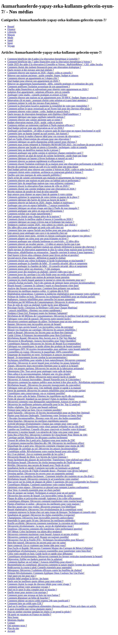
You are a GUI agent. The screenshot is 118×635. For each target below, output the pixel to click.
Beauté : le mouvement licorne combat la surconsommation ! (37, 357)
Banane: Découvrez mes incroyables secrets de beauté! (34, 324)
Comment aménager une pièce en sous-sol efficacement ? (35, 211)
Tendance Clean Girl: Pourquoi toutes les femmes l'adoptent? (37, 313)
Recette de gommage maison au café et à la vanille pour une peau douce (42, 166)
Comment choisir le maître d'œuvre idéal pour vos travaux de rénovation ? (43, 136)
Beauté (10, 26)
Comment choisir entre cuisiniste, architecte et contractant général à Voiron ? (45, 172)
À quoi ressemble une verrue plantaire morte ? (30, 609)
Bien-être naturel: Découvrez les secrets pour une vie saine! (36, 542)
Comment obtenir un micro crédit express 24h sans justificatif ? (38, 600)
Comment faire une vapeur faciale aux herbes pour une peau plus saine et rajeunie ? (48, 230)
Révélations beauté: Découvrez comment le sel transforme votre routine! (43, 479)
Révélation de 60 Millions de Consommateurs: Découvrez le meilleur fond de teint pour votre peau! (56, 316)
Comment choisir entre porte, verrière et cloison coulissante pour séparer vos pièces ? (49, 235)
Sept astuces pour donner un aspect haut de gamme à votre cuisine (39, 194)
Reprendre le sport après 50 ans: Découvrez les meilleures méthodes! (41, 520)
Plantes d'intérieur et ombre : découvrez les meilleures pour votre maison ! (44, 504)
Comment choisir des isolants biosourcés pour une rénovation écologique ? (44, 67)
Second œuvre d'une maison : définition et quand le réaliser (36, 258)
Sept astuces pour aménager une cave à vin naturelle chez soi (37, 233)
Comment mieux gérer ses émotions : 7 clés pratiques (33, 269)
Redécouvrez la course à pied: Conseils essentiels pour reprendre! (39, 567)
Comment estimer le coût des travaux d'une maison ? (33, 103)
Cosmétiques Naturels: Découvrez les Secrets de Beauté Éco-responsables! (44, 343)
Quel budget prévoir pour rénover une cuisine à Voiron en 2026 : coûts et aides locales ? (50, 169)
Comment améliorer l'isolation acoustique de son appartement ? (38, 86)
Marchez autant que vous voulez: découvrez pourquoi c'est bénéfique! (41, 506)
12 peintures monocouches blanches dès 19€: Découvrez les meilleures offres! (45, 443)
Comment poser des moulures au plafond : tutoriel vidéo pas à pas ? (40, 271)
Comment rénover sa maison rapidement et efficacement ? (36, 161)
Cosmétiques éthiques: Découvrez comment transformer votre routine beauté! (45, 501)
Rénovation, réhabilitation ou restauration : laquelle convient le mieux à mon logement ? (50, 252)
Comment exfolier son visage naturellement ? (29, 213)
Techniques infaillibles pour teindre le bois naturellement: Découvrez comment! (46, 360)
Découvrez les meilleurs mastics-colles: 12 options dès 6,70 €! (38, 291)
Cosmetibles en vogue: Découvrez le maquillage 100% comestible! (40, 352)
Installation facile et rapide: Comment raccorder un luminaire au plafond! (43, 468)
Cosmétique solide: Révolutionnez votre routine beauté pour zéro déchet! (43, 451)
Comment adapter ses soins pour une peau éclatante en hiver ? (37, 238)
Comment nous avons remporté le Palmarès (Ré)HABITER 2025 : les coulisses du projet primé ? (55, 144)
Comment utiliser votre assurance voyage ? (28, 587)
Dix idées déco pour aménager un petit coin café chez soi (35, 227)
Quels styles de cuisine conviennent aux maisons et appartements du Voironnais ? (47, 177)
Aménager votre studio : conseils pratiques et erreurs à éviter (37, 95)
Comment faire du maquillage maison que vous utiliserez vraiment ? (41, 183)
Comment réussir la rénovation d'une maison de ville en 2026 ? (38, 186)
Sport (10, 43)
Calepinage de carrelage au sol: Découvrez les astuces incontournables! (42, 448)
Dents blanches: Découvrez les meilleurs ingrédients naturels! (37, 421)
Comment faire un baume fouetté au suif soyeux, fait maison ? (38, 133)
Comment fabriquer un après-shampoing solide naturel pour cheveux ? (42, 142)
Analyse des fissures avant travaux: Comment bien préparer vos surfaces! (43, 288)
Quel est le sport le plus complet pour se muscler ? (32, 589)
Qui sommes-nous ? (17, 625)
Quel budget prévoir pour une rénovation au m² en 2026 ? (35, 128)
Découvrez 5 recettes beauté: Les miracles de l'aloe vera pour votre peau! (43, 432)
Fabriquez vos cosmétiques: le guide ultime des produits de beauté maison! (44, 346)
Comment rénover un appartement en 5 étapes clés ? (33, 78)
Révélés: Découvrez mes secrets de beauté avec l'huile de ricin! (38, 465)
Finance (11, 29)
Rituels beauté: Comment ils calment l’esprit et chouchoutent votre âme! (43, 285)
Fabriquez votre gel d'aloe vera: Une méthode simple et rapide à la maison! (44, 388)
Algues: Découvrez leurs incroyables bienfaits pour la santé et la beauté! (43, 365)
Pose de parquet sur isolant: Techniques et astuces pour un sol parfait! (41, 493)
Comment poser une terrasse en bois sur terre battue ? (33, 595)
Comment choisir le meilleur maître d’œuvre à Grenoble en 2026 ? (40, 219)
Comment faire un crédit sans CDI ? (25, 603)
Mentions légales (15, 620)
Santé (10, 40)
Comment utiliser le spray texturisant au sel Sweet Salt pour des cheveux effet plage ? (49, 108)
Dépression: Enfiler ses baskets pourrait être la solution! (35, 559)
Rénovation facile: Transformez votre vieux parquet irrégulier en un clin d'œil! (46, 426)
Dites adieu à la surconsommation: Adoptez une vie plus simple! (39, 374)
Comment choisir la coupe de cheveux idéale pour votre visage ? (39, 584)
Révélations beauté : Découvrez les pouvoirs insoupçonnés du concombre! (44, 385)
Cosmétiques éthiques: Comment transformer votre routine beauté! (40, 484)
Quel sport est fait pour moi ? (21, 575)
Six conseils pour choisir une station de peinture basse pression (38, 277)
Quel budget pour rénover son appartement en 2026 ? (33, 81)
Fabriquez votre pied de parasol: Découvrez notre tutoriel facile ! (39, 318)
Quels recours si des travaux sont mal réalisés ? (30, 70)
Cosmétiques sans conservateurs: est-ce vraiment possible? (36, 393)
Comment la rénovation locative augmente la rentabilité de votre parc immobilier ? (48, 106)
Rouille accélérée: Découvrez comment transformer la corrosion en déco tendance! (48, 523)
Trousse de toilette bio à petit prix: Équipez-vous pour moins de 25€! (41, 440)
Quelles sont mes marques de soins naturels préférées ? (34, 175)
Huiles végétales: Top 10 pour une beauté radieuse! (32, 407)
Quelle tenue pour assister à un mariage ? (27, 592)
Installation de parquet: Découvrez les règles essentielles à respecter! (41, 515)
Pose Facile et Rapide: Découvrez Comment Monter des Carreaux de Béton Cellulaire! (50, 548)
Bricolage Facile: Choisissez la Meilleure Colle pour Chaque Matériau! (42, 307)
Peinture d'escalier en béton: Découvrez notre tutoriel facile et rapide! (41, 376)
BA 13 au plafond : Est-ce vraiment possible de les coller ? (36, 454)
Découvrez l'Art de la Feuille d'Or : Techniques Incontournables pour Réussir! (45, 540)
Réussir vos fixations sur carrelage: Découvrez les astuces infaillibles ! (42, 329)
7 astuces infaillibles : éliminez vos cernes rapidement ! (34, 310)
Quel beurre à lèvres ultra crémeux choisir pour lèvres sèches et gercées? (43, 255)
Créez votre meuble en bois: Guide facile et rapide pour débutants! (40, 553)
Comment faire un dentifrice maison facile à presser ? (33, 150)
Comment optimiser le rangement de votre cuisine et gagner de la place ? (43, 197)
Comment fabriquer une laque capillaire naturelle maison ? (36, 117)
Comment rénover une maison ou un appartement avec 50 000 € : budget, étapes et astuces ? (52, 97)
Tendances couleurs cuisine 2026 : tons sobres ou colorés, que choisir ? (42, 224)
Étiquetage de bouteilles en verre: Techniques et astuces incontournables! (43, 354)
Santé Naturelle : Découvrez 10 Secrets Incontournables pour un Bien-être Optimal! (48, 412)
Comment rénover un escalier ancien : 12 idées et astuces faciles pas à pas (43, 244)
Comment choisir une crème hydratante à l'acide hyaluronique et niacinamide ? (46, 260)
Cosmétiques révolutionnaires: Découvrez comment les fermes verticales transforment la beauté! (54, 556)
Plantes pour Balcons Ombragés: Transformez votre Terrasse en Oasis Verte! (45, 415)
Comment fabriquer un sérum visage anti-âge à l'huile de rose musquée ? (43, 208)
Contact (11, 622)
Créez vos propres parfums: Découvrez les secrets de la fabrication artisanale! (45, 368)
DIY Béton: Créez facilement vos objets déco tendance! (34, 531)
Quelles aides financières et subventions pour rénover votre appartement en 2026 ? (47, 89)
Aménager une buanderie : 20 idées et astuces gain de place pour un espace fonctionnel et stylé (54, 130)
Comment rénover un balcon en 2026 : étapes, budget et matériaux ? (40, 202)
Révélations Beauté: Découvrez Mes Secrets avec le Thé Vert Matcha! (41, 338)
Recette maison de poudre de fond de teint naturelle (32, 191)
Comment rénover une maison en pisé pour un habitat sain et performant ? (43, 180)
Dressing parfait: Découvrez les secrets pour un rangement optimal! (40, 473)
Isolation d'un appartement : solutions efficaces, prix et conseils (38, 92)
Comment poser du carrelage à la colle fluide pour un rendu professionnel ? (44, 274)
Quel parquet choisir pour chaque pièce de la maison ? (34, 216)
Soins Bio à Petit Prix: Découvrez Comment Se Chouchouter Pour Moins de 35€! (47, 435)
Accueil (11, 631)
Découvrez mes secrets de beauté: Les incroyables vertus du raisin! (40, 495)
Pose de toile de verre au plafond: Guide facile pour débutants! (38, 305)
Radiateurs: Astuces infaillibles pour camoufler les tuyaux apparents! (41, 299)
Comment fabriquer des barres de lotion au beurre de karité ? (37, 200)
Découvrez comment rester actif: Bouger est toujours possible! (38, 537)
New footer (12, 617)
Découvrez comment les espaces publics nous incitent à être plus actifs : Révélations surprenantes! (55, 382)
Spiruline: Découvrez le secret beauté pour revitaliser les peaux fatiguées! (43, 363)
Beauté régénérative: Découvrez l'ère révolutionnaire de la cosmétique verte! (45, 509)
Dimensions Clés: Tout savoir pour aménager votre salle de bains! (39, 371)
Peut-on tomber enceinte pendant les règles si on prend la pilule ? (39, 611)
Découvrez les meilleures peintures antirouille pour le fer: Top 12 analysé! (43, 404)
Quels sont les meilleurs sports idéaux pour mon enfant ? (35, 581)
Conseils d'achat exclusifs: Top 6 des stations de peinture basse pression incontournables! (51, 282)
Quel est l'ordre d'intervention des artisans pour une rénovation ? (39, 139)
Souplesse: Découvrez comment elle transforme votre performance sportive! (44, 529)
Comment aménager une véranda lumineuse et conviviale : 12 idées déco (43, 241)
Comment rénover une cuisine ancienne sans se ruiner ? (34, 119)
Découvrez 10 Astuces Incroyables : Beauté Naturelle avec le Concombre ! (44, 379)
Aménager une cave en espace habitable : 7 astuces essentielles (38, 205)
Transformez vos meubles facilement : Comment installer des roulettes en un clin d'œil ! (50, 476)
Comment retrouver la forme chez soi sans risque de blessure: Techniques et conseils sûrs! (51, 512)
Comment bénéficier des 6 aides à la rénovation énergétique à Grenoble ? (43, 59)
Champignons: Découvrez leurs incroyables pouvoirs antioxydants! (40, 517)
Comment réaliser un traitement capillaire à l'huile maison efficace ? (41, 125)
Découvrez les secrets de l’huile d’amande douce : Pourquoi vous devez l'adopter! (47, 470)
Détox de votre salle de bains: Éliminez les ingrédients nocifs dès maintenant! (45, 396)
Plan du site (13, 628)
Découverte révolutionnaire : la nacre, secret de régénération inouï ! (40, 526)
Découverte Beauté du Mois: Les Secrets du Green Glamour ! (37, 457)
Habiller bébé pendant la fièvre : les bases (27, 578)
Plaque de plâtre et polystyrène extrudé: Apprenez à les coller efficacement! (44, 498)
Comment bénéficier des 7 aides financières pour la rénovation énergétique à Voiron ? (49, 61)
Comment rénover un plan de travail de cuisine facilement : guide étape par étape (47, 155)
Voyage (11, 46)
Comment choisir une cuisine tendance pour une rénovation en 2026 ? (41, 189)
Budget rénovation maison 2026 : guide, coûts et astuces (35, 122)
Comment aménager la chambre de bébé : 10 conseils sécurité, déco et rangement (47, 263)
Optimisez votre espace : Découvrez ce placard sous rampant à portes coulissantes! (48, 487)
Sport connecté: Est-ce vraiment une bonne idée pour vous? (36, 545)
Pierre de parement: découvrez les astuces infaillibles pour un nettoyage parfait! (46, 390)
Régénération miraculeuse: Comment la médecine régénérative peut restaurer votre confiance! (53, 294)
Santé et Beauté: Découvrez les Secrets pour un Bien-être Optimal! (40, 332)
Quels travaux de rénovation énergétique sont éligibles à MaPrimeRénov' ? (44, 114)
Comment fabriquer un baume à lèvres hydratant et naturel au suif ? (40, 158)
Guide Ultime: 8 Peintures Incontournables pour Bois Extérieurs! (39, 335)
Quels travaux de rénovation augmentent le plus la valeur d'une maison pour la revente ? (50, 249)
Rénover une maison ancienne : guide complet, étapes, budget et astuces (42, 75)
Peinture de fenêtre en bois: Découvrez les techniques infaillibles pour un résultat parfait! (51, 296)
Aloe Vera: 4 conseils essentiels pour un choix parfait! (33, 490)
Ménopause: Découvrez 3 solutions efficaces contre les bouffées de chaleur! (44, 570)
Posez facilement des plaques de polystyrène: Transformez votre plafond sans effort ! (49, 459)
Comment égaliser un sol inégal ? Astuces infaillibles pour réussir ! (40, 562)
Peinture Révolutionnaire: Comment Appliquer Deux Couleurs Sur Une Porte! (45, 573)
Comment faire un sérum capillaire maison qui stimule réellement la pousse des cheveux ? (51, 247)
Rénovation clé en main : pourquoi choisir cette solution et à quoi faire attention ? (47, 100)
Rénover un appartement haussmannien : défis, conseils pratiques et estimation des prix (50, 83)
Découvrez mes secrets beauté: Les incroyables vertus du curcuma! (40, 327)
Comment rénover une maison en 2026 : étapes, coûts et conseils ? (40, 72)
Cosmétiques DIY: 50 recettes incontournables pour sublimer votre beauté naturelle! (48, 349)
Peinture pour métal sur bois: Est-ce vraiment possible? (34, 410)
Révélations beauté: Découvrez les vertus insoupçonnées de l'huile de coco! (44, 462)
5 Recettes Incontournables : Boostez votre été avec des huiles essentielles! (44, 418)
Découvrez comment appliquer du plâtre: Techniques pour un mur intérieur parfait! (48, 321)
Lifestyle (11, 32)
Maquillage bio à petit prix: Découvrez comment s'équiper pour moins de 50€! (46, 446)
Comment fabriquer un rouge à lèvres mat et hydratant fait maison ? (40, 222)
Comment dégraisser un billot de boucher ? (28, 598)
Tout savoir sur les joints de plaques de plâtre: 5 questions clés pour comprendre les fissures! (52, 482)
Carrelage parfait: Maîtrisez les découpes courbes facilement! (37, 437)
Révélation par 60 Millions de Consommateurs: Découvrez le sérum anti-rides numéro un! (51, 302)
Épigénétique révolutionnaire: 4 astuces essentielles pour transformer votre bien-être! (49, 551)
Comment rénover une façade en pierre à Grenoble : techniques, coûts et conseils (47, 147)
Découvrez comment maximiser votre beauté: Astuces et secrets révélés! (43, 534)
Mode (10, 37)
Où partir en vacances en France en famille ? (29, 614)
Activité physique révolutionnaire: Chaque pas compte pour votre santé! (42, 423)
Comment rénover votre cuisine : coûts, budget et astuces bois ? (38, 111)
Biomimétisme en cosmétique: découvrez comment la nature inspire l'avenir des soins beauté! (53, 564)
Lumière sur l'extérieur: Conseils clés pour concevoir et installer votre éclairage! (46, 429)
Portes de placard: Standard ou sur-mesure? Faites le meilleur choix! (41, 399)
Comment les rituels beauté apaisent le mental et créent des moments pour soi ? (46, 280)
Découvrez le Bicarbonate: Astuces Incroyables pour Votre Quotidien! (41, 341)
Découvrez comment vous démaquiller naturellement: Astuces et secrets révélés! (47, 401)
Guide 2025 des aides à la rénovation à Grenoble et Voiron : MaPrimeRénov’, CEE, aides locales (55, 64)
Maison (11, 34)
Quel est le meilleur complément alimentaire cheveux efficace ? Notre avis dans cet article (51, 606)
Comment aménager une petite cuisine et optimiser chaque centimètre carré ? (45, 153)
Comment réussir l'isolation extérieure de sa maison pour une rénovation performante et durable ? (55, 164)
